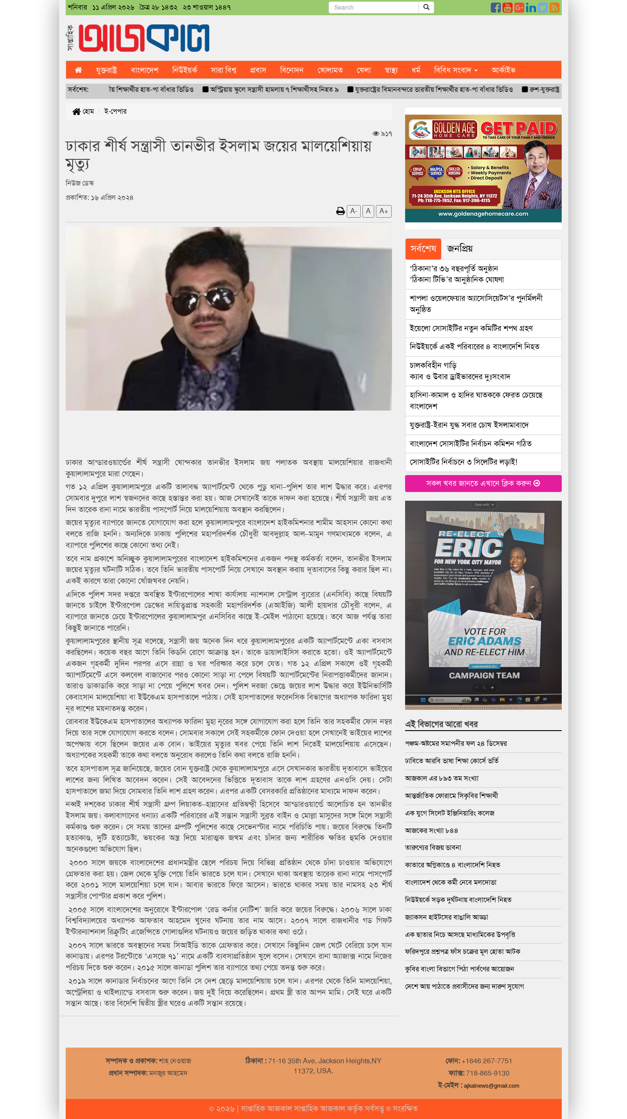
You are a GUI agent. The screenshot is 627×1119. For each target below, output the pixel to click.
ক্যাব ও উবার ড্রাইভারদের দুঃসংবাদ (460, 371)
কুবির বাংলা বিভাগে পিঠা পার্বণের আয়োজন (459, 969)
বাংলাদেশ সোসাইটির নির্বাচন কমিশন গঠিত (471, 443)
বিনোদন (292, 70)
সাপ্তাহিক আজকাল (267, 1108)
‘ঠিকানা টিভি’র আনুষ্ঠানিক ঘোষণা (457, 274)
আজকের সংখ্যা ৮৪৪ (432, 830)
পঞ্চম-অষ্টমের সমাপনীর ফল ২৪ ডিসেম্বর (456, 743)
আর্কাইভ (504, 70)
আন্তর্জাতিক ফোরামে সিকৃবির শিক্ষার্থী (451, 795)
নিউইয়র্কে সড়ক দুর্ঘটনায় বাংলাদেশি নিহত (458, 899)
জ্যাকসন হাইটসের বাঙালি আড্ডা (446, 917)
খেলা (364, 70)
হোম (83, 111)
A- (353, 211)
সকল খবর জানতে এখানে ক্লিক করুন (483, 483)
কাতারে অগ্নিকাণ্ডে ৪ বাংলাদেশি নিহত (452, 865)
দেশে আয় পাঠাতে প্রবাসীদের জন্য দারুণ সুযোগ (464, 986)
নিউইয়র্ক (184, 70)
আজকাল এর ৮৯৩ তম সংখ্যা (442, 778)
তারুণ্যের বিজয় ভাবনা (433, 847)
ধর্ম (416, 70)
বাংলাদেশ (144, 70)
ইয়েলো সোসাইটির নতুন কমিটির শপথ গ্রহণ (471, 328)
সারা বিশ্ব (223, 70)
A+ (383, 211)
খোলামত (330, 70)
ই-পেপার (115, 111)
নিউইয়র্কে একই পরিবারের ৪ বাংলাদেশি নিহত (475, 346)
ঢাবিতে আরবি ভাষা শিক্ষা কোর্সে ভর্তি (452, 760)
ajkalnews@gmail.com (492, 1085)
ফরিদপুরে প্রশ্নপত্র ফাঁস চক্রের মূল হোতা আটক (462, 951)
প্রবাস (258, 70)
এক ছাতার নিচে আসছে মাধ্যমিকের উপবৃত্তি (460, 934)
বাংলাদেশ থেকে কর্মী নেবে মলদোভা (450, 882)
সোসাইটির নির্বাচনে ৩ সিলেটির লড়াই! (463, 462)
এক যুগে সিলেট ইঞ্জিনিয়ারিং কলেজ (449, 813)
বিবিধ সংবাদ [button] (456, 70)
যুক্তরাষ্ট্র (106, 70)
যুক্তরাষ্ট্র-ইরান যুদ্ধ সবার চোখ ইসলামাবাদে (469, 425)
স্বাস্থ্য (391, 70)
